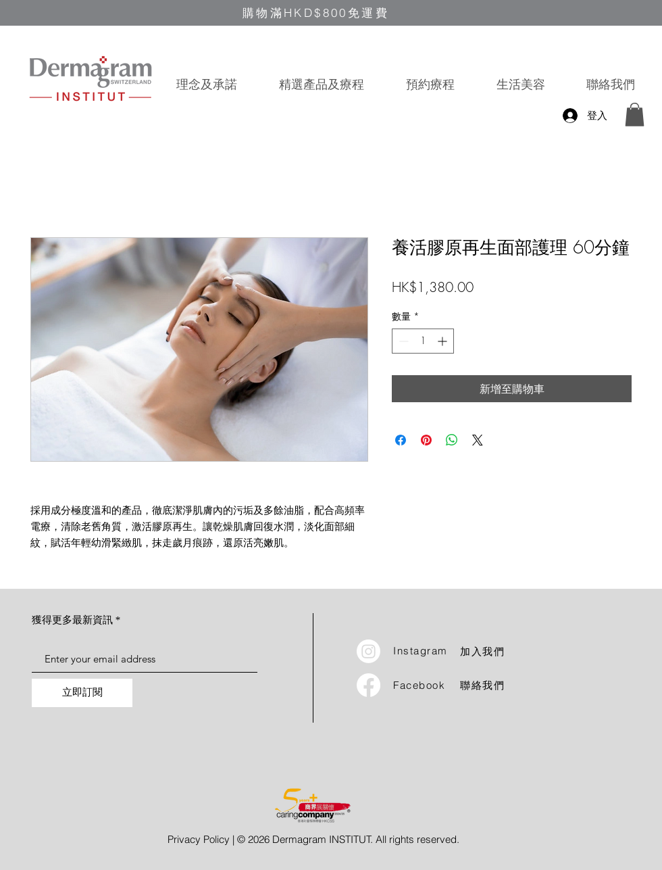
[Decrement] (402, 341)
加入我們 (482, 652)
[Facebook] (368, 685)
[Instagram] (368, 651)
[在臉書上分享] (400, 440)
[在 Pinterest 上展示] (426, 440)
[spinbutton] (423, 341)
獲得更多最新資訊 (72, 621)
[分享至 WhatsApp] (452, 440)
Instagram (420, 650)
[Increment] (443, 341)
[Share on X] (477, 440)
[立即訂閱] (82, 693)
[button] (321, 83)
